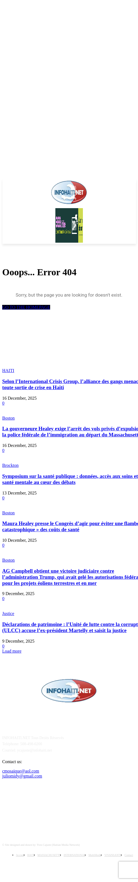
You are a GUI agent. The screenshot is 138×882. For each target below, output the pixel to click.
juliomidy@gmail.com (22, 776)
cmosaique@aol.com (20, 771)
